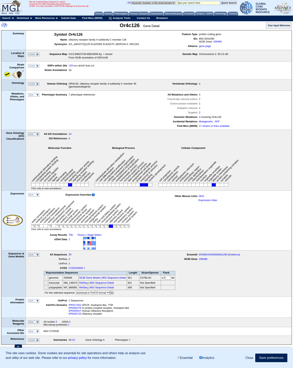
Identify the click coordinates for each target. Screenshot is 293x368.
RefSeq (83, 282)
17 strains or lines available (214, 125)
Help (11, 13)
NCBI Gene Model (89, 277)
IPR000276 (75, 307)
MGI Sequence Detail (114, 277)
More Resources (45, 18)
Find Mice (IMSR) (92, 18)
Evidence (234, 254)
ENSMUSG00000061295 (213, 254)
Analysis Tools (119, 18)
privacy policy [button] (77, 357)
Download (23, 18)
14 (70, 133)
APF (217, 121)
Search (6, 18)
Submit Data (68, 18)
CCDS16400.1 (77, 268)
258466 (217, 41)
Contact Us (143, 18)
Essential (185, 357)
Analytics (206, 357)
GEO (201, 196)
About (4, 13)
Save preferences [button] (271, 357)
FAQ (17, 13)
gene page (205, 46)
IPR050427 (75, 310)
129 (71, 65)
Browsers (162, 18)
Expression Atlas (207, 200)
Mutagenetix (206, 121)
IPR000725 (75, 313)
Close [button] (249, 357)
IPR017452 (75, 305)
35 (70, 254)
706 (71, 234)
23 (73, 339)
